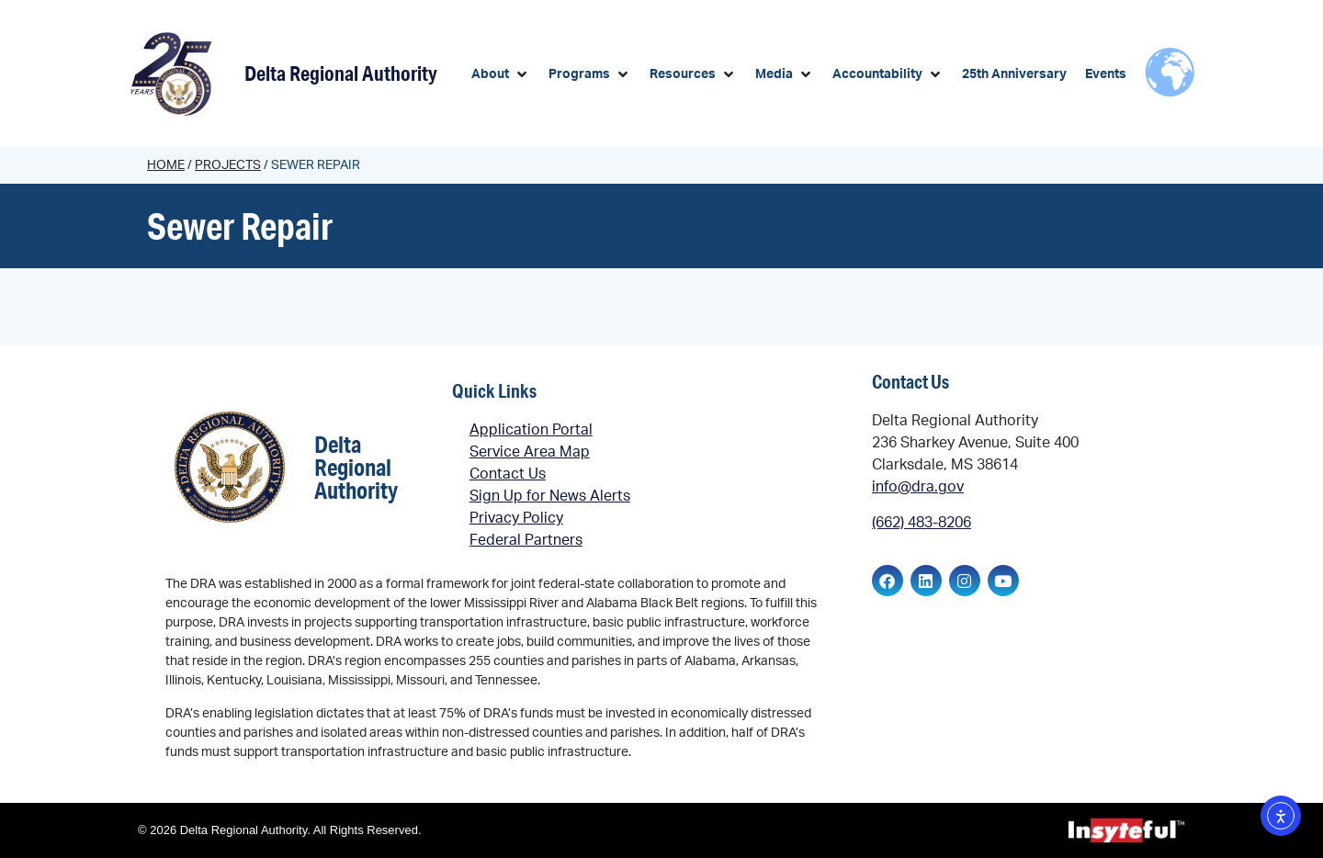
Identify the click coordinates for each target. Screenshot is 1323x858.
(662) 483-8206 (921, 522)
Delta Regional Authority (340, 73)
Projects (228, 165)
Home (166, 165)
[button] (500, 75)
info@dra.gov (918, 487)
